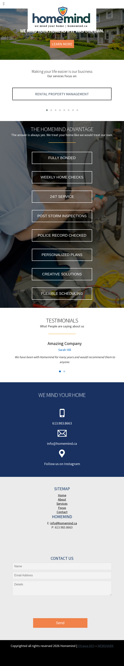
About (62, 499)
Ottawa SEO (86, 646)
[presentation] (39, 608)
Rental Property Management (62, 94)
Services (62, 503)
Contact (62, 512)
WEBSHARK (106, 646)
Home (62, 495)
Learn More (62, 44)
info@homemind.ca (62, 443)
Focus (62, 508)
